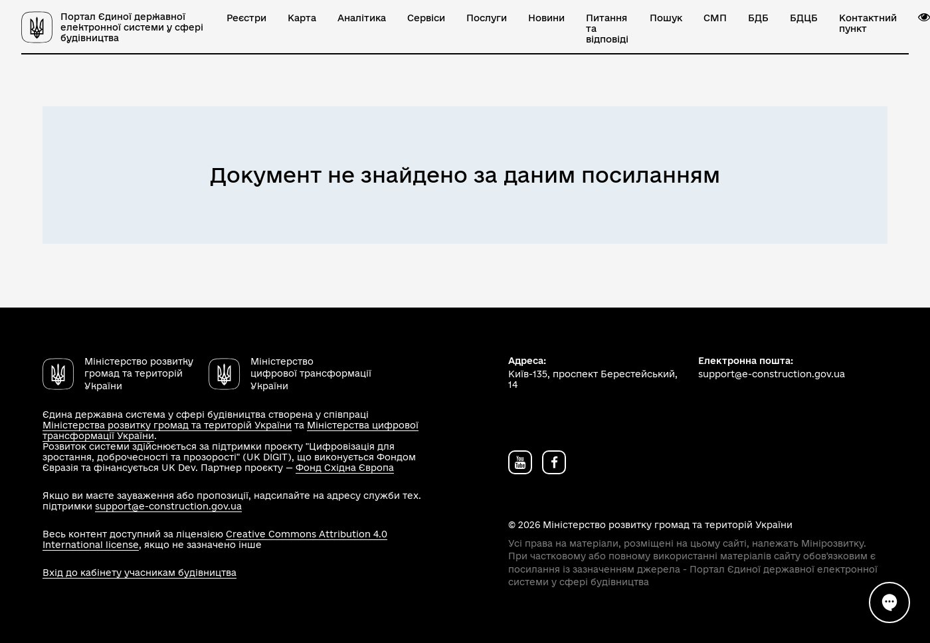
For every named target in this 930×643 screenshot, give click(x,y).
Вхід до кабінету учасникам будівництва (139, 572)
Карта (302, 18)
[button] (924, 17)
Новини (546, 18)
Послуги (486, 18)
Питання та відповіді (607, 29)
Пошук (666, 18)
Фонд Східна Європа (345, 467)
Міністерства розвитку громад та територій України (167, 425)
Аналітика (361, 18)
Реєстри (246, 18)
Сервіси (426, 18)
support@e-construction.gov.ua (168, 506)
